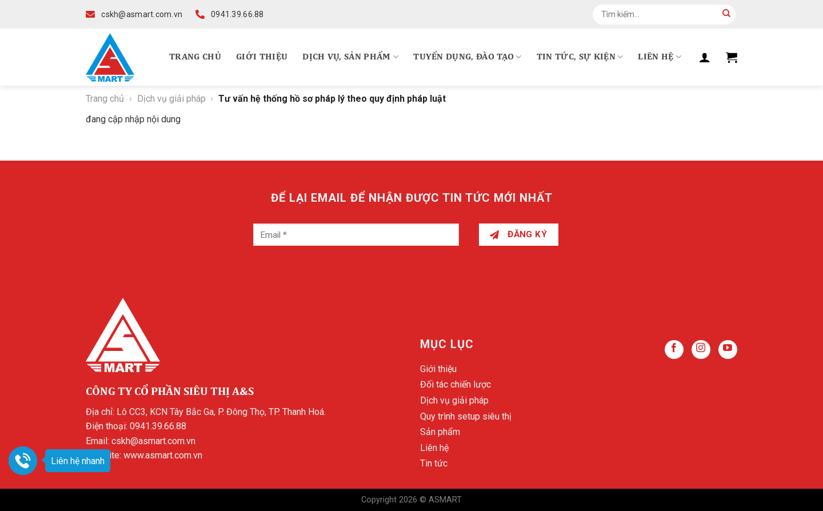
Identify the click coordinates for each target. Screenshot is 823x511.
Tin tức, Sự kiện (580, 56)
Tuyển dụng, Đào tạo (467, 56)
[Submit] (726, 14)
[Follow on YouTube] (727, 349)
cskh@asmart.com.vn (153, 441)
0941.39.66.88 (158, 426)
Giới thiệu (261, 57)
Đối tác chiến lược (455, 384)
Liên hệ (659, 56)
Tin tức (434, 463)
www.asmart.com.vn (162, 455)
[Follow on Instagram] (701, 349)
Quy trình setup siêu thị (466, 416)
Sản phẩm (440, 431)
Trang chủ (195, 57)
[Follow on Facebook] (674, 349)
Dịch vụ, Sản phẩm (350, 56)
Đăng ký (518, 234)
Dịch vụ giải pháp (171, 98)
